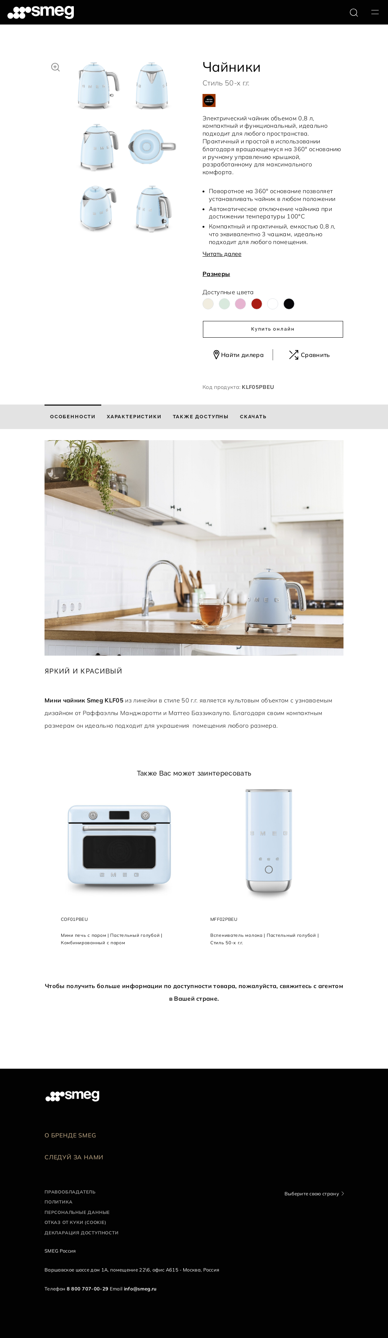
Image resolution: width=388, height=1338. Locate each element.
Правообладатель (70, 1192)
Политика (58, 1202)
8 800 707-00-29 (88, 1289)
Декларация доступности (82, 1232)
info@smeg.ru (140, 1289)
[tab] (73, 417)
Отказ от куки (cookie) (75, 1222)
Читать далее (222, 253)
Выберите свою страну (312, 1193)
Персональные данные (77, 1212)
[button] (55, 66)
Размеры (216, 273)
